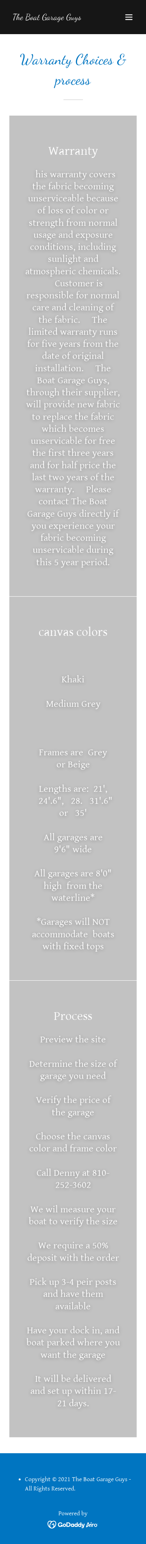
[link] (46, 18)
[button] (129, 17)
